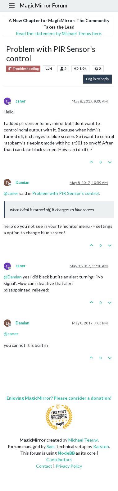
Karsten (101, 446)
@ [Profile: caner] (11, 193)
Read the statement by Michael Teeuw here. (59, 33)
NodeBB (66, 453)
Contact (44, 466)
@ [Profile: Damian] (13, 276)
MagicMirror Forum (43, 5)
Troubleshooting (23, 69)
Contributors (59, 459)
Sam (51, 446)
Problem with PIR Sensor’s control (65, 193)
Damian (22, 182)
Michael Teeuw (83, 440)
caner (20, 101)
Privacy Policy (69, 466)
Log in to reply (97, 78)
